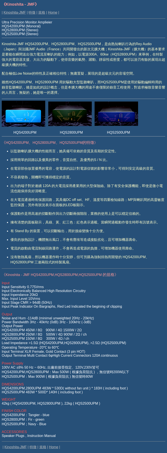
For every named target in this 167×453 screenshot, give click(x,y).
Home (52, 12)
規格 (41, 12)
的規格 (60, 274)
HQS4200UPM (17, 142)
